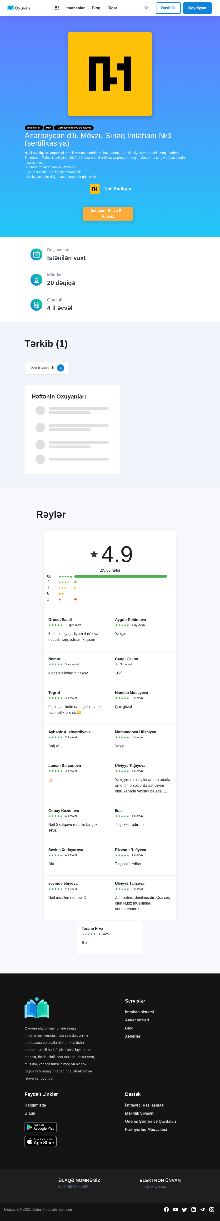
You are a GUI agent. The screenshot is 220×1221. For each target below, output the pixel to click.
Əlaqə (30, 1113)
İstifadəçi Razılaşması (145, 1105)
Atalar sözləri (137, 1020)
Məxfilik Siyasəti (140, 1113)
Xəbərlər (132, 1036)
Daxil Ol (168, 8)
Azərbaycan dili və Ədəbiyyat (73, 127)
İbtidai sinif (33, 127)
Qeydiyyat (197, 8)
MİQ (48, 127)
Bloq (129, 1028)
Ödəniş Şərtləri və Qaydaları (150, 1121)
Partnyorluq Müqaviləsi (146, 1130)
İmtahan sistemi (139, 1012)
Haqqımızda (35, 1105)
